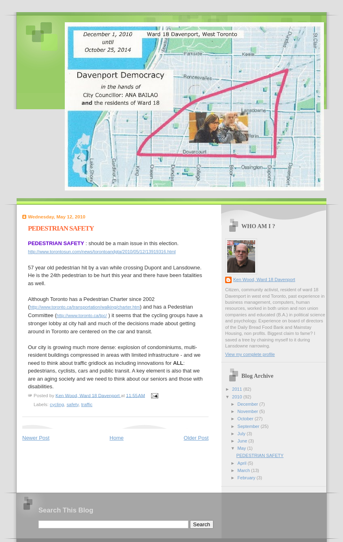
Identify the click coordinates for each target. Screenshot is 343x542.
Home (117, 438)
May (242, 448)
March (244, 470)
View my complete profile (250, 354)
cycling (57, 404)
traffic (86, 404)
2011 (237, 389)
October (245, 418)
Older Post (196, 438)
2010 (237, 396)
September (248, 426)
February (246, 477)
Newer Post (35, 438)
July (242, 433)
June (242, 440)
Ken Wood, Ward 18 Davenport (264, 279)
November (248, 411)
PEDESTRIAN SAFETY (260, 455)
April (242, 463)
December (248, 404)
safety (72, 404)
